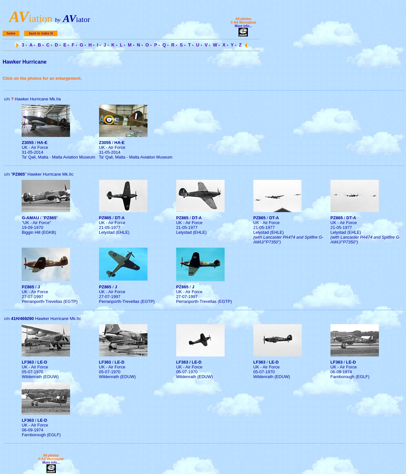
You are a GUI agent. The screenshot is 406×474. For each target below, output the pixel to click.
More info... (243, 26)
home (11, 33)
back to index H (41, 33)
